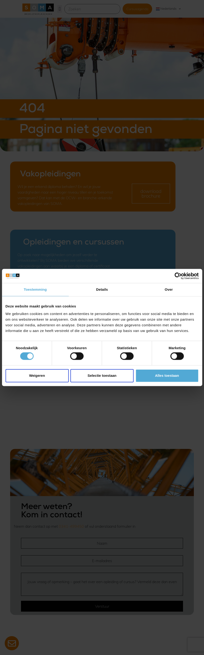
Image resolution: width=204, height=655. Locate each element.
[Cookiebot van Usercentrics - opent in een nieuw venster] (178, 275)
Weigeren (37, 375)
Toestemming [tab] (35, 289)
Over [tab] (169, 289)
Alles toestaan (167, 375)
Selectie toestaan (102, 375)
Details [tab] (102, 289)
